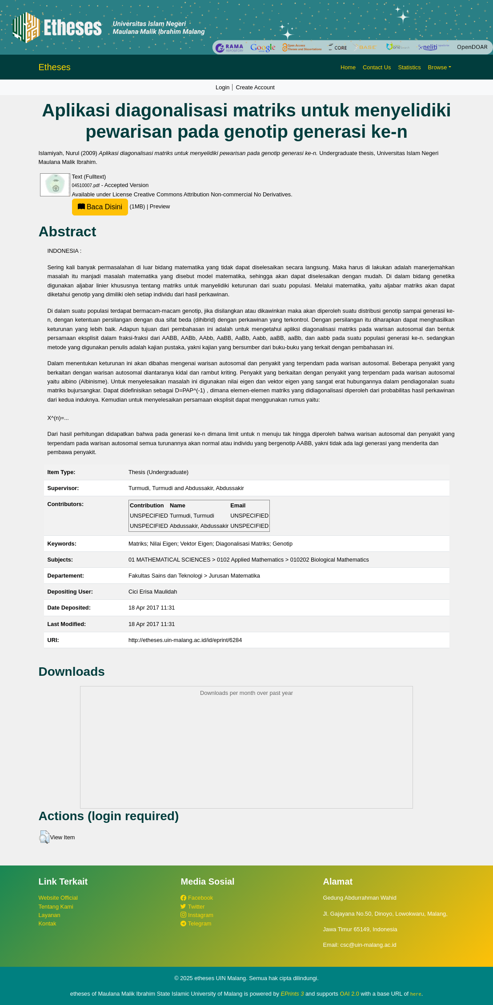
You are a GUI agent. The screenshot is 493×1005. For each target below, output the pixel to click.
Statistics (409, 67)
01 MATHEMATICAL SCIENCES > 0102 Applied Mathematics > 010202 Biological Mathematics (248, 559)
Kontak (47, 923)
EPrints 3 (292, 993)
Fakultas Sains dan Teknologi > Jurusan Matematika (194, 575)
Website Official (58, 897)
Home (348, 67)
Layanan (49, 915)
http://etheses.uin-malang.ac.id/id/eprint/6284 (185, 640)
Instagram (196, 915)
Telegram (195, 923)
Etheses (55, 67)
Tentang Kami (56, 906)
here (415, 994)
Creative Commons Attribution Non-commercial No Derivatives (212, 194)
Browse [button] (437, 67)
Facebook (196, 897)
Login (222, 87)
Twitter (192, 906)
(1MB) (109, 206)
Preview (160, 206)
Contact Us (377, 67)
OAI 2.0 (349, 993)
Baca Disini (100, 207)
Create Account (255, 87)
